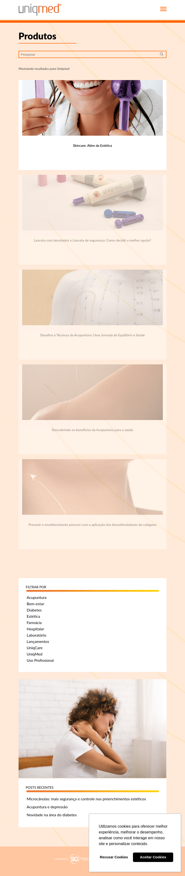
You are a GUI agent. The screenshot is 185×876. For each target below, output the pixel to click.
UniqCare (35, 647)
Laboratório (36, 635)
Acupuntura (36, 597)
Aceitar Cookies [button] (153, 857)
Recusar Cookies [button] (114, 857)
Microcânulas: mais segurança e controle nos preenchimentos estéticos (86, 798)
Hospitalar (35, 628)
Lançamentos (38, 641)
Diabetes (34, 610)
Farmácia (34, 622)
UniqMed (34, 654)
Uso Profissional (40, 660)
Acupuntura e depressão (47, 806)
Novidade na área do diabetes (52, 814)
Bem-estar (35, 603)
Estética (33, 616)
